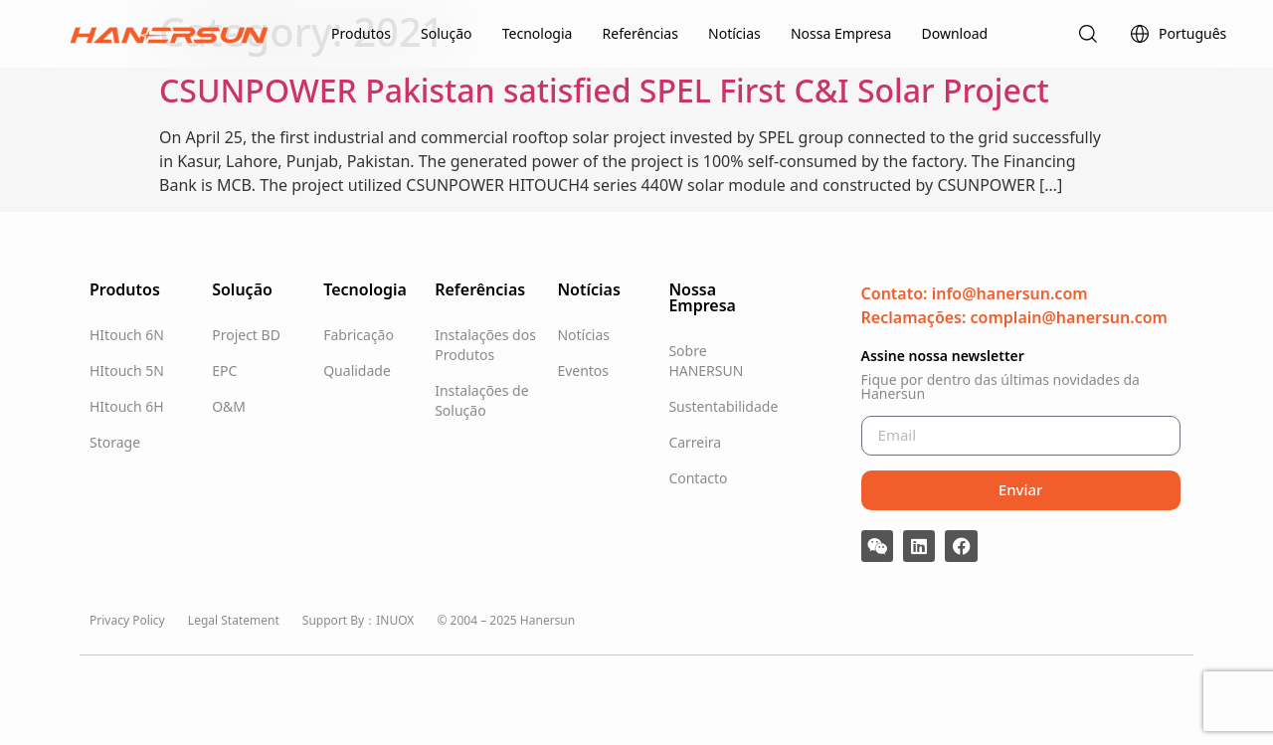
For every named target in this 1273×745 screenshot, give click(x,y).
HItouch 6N (127, 334)
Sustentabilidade (719, 406)
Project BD (246, 334)
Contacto (697, 477)
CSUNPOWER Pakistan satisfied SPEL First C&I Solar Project (604, 90)
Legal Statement (233, 620)
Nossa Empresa (841, 33)
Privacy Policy (127, 620)
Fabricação (358, 334)
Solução (446, 33)
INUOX (395, 620)
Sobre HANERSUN (705, 360)
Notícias (734, 33)
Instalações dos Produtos (485, 344)
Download (955, 33)
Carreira (694, 442)
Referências (640, 33)
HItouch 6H (127, 406)
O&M (229, 406)
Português (1177, 34)
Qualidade (357, 370)
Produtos (361, 33)
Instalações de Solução (481, 400)
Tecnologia (537, 33)
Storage (115, 442)
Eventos (583, 370)
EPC (224, 370)
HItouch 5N (127, 370)
